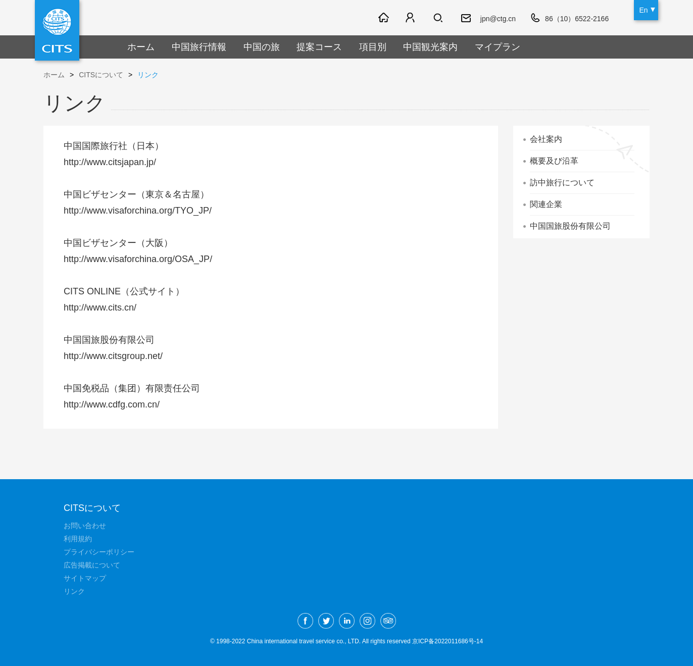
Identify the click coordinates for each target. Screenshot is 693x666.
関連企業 (546, 204)
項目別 (372, 47)
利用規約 (78, 539)
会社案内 (546, 139)
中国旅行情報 (199, 47)
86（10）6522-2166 (577, 19)
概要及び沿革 (554, 161)
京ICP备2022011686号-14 (447, 641)
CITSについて (101, 75)
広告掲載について (92, 565)
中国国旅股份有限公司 (570, 226)
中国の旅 (261, 47)
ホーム (141, 47)
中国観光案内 (430, 47)
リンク (148, 75)
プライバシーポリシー (99, 552)
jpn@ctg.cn (498, 19)
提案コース (319, 47)
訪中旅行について (562, 182)
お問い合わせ (85, 526)
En (643, 10)
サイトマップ (85, 578)
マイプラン (497, 47)
